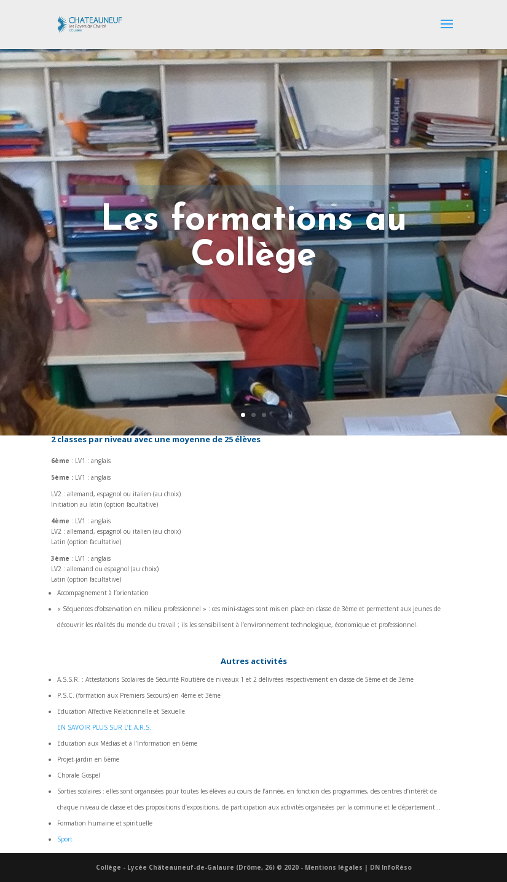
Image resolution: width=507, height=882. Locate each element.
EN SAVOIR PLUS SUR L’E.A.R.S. (104, 727)
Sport (65, 839)
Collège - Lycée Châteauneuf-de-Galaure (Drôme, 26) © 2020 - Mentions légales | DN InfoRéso (254, 867)
